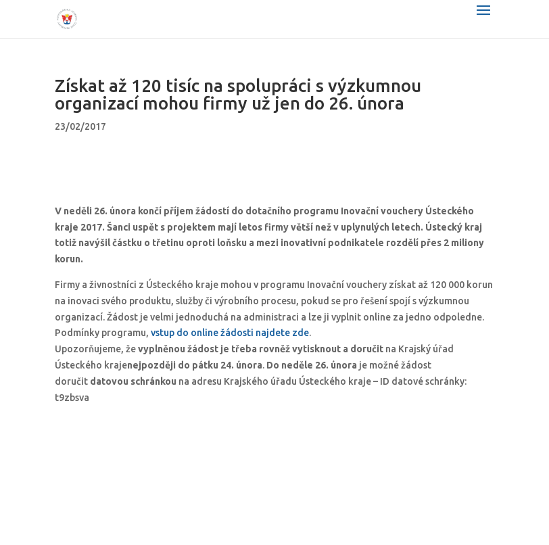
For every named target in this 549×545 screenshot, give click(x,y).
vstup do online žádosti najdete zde (230, 332)
